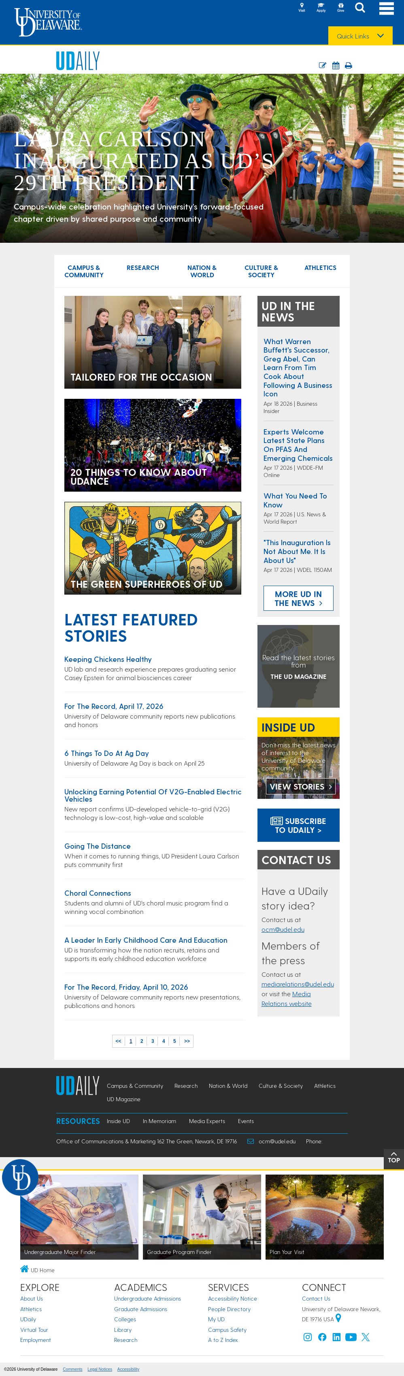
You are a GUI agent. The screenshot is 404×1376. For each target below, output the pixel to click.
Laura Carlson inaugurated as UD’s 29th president (144, 161)
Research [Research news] (143, 267)
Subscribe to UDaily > (298, 825)
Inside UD (118, 1120)
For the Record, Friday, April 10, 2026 (126, 986)
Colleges (125, 1319)
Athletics (31, 1308)
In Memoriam (159, 1120)
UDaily (28, 1319)
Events (246, 1120)
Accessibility (128, 1369)
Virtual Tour (34, 1329)
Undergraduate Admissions (147, 1298)
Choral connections (97, 892)
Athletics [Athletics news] (320, 267)
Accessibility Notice (232, 1298)
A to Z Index (223, 1339)
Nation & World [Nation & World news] (202, 270)
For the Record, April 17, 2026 (114, 706)
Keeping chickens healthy (108, 659)
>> (187, 1041)
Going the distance (97, 845)
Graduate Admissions (140, 1308)
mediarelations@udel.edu (298, 984)
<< (118, 1041)
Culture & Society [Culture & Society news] (261, 270)
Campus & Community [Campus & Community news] (84, 270)
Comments (72, 1369)
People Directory (229, 1308)
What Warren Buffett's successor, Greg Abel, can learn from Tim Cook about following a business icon (298, 367)
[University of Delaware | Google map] (338, 1319)
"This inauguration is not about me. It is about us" (297, 551)
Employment (35, 1339)
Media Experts (207, 1120)
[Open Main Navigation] (386, 8)
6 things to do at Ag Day (106, 753)
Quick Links (353, 36)
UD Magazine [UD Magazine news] (123, 1099)
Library (123, 1329)
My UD (216, 1319)
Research (125, 1339)
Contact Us (316, 1298)
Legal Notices (99, 1369)
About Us (31, 1298)
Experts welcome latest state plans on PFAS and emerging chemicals (298, 444)
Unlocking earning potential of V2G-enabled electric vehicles (153, 795)
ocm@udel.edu (283, 929)
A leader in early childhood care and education (146, 939)
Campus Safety (227, 1329)
